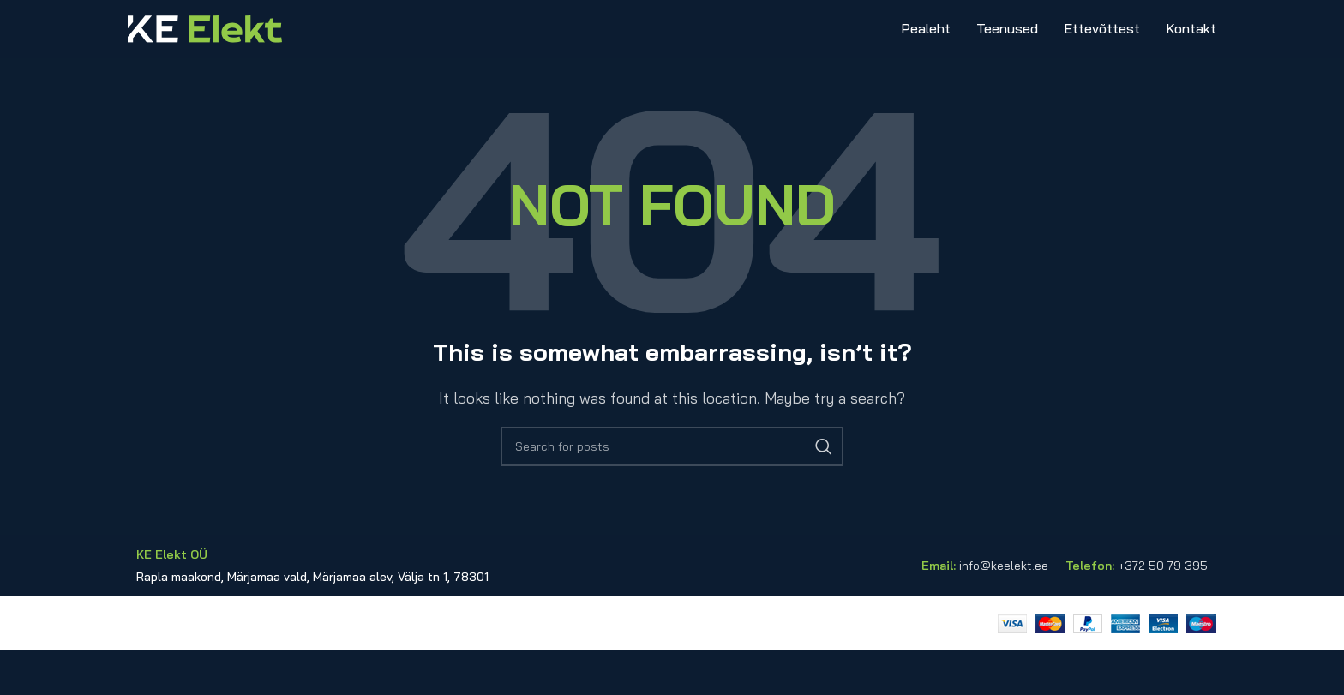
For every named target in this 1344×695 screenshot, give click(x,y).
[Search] (672, 492)
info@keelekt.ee (1003, 610)
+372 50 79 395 (1163, 610)
